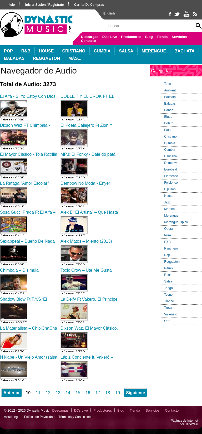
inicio (11, 5)
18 (107, 393)
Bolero (168, 123)
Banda (168, 110)
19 (117, 393)
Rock (167, 275)
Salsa (126, 51)
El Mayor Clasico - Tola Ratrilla (28, 154)
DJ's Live (109, 37)
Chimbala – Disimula (19, 270)
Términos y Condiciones (75, 417)
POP (8, 51)
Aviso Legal (12, 417)
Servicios (179, 37)
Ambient (170, 90)
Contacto (88, 41)
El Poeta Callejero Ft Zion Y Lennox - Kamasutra (86, 127)
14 (67, 393)
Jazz (167, 202)
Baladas (14, 58)
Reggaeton (46, 58)
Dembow (170, 163)
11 (38, 393)
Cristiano (73, 51)
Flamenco (171, 176)
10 (28, 393)
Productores (131, 37)
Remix (168, 268)
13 (58, 393)
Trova (168, 308)
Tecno (168, 294)
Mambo (169, 209)
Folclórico (171, 182)
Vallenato (170, 314)
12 (48, 393)
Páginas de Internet (184, 420)
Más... (74, 58)
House (46, 51)
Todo (167, 84)
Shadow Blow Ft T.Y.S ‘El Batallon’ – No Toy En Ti (23, 301)
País (167, 130)
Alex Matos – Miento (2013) (86, 241)
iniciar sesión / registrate (44, 5)
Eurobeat (170, 169)
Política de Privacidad (39, 417)
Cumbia (102, 51)
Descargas (89, 37)
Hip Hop (169, 189)
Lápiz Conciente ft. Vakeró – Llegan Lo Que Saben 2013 (86, 359)
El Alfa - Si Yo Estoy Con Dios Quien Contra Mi (27, 98)
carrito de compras (89, 5)
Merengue (154, 51)
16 (87, 393)
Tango (168, 288)
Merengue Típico (176, 222)
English (109, 13)
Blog (149, 37)
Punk (167, 235)
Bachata (184, 51)
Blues (168, 117)
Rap (167, 255)
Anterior (11, 393)
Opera (168, 229)
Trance (169, 301)
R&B (26, 51)
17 (97, 393)
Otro (167, 321)
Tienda (162, 37)
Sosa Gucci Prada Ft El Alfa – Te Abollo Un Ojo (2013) (27, 214)
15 (77, 393)
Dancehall (171, 156)
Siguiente (135, 393)
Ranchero (171, 248)
